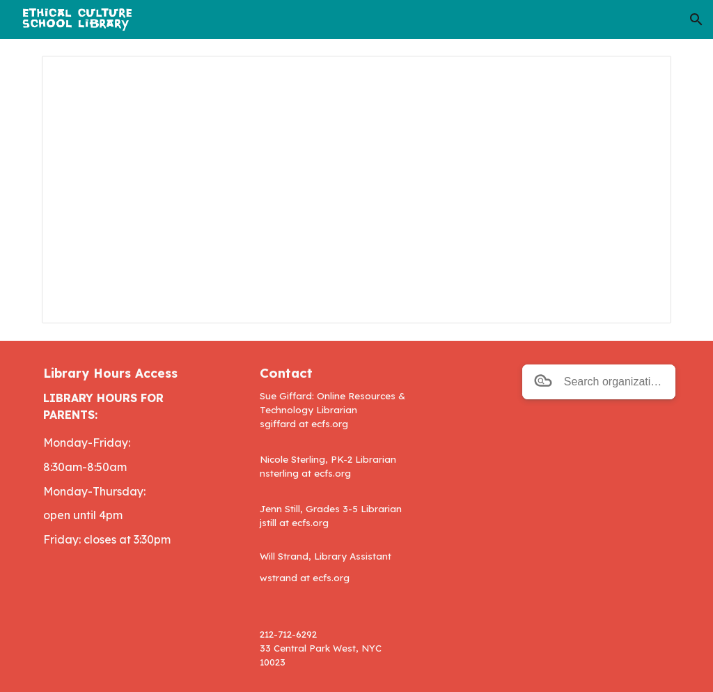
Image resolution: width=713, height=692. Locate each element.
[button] (696, 19)
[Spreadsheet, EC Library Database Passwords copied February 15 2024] (357, 189)
